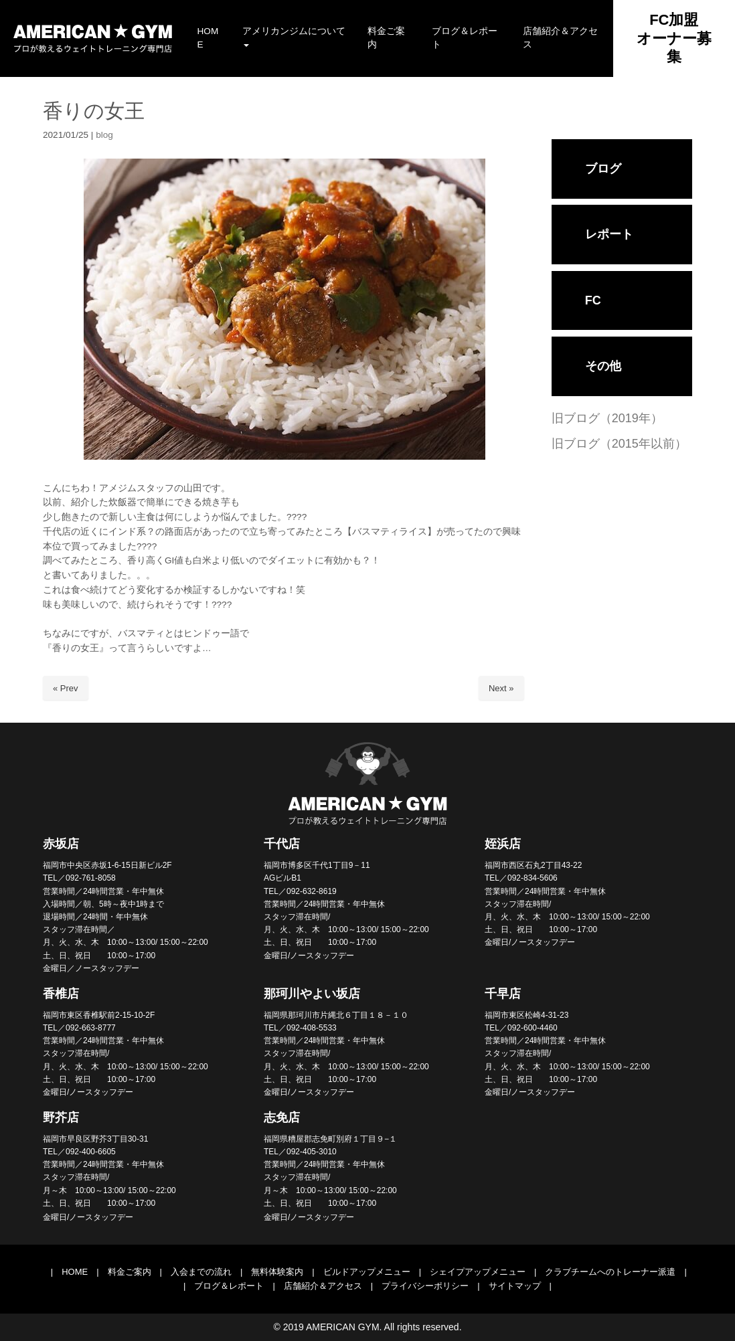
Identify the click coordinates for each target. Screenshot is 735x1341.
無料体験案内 (277, 1272)
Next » (501, 688)
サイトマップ (515, 1286)
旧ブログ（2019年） (607, 418)
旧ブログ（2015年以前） (619, 443)
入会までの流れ (201, 1272)
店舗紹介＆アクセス (323, 1286)
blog (104, 135)
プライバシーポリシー (425, 1286)
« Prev (65, 688)
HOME (75, 1272)
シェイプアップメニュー (477, 1272)
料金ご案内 (129, 1272)
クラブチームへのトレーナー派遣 (610, 1272)
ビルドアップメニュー (366, 1272)
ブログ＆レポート (229, 1286)
